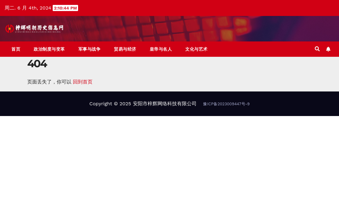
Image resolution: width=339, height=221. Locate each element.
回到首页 (82, 82)
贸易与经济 (125, 49)
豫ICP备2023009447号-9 (226, 104)
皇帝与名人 (161, 49)
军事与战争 (89, 49)
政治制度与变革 (49, 49)
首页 (15, 49)
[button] (317, 49)
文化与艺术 (196, 49)
